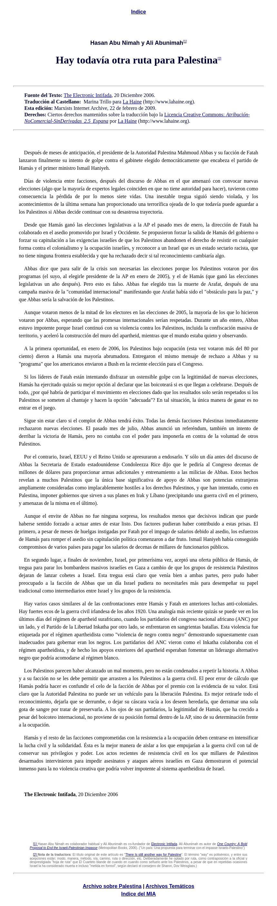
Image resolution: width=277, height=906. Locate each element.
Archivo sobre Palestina (112, 886)
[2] (219, 58)
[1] (185, 41)
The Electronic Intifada (87, 95)
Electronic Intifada (164, 844)
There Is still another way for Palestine (153, 854)
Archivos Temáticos (170, 886)
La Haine (132, 101)
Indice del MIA (138, 894)
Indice (138, 11)
